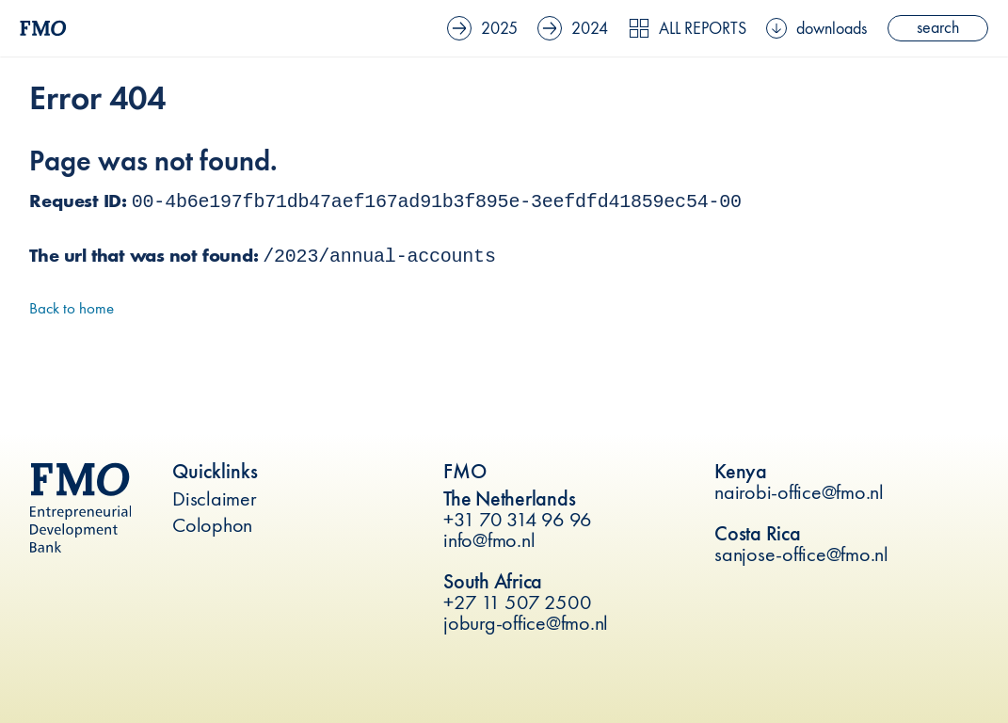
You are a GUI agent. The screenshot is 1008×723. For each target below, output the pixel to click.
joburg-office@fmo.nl (525, 622)
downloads (816, 28)
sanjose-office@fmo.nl (801, 554)
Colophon (212, 524)
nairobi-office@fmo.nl (799, 492)
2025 (482, 28)
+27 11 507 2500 (517, 602)
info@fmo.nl (489, 540)
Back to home (71, 307)
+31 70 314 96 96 (517, 519)
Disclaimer (214, 498)
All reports (687, 28)
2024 (572, 28)
